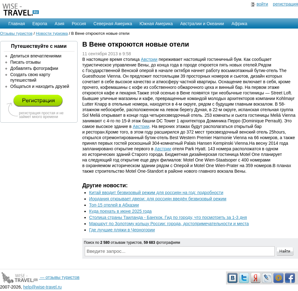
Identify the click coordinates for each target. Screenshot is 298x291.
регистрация (285, 4)
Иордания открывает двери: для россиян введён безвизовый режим (157, 198)
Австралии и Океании (202, 23)
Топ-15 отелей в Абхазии (114, 204)
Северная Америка (112, 23)
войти (262, 4)
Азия (59, 23)
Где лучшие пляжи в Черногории (122, 229)
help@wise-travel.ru (42, 286)
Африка (239, 23)
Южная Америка (156, 23)
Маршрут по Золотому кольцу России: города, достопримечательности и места (169, 223)
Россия (79, 23)
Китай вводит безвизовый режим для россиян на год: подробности (156, 192)
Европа (39, 23)
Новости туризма (52, 33)
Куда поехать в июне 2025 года (120, 211)
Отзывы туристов (16, 33)
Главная (16, 23)
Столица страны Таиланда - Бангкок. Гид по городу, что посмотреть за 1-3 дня (168, 217)
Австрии (149, 59)
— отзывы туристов (39, 277)
